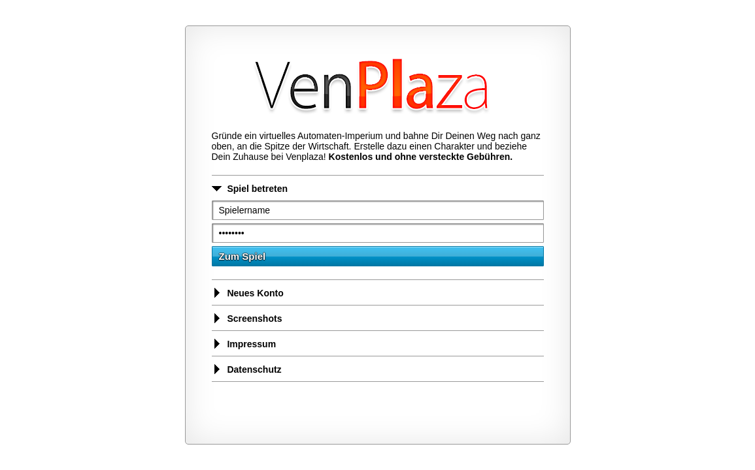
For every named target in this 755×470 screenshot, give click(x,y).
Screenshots (247, 318)
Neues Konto (248, 293)
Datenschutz (247, 369)
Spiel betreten (250, 188)
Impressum (244, 344)
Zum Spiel (242, 256)
